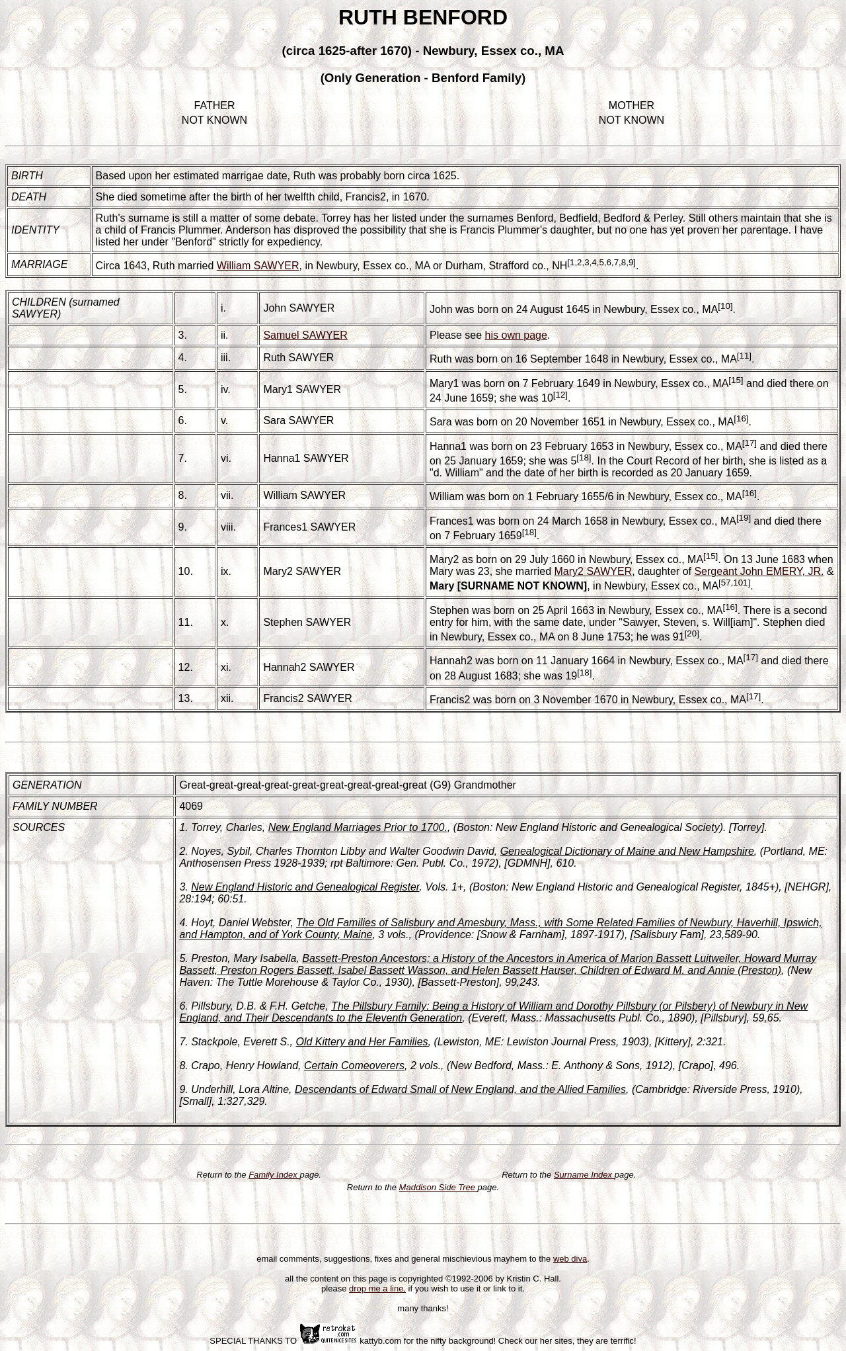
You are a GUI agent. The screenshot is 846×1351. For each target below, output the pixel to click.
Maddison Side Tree (438, 1187)
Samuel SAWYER (305, 335)
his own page (516, 335)
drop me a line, (377, 1288)
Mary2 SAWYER (302, 571)
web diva (570, 1259)
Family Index (274, 1175)
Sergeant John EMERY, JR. (759, 571)
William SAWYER (258, 265)
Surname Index (584, 1175)
